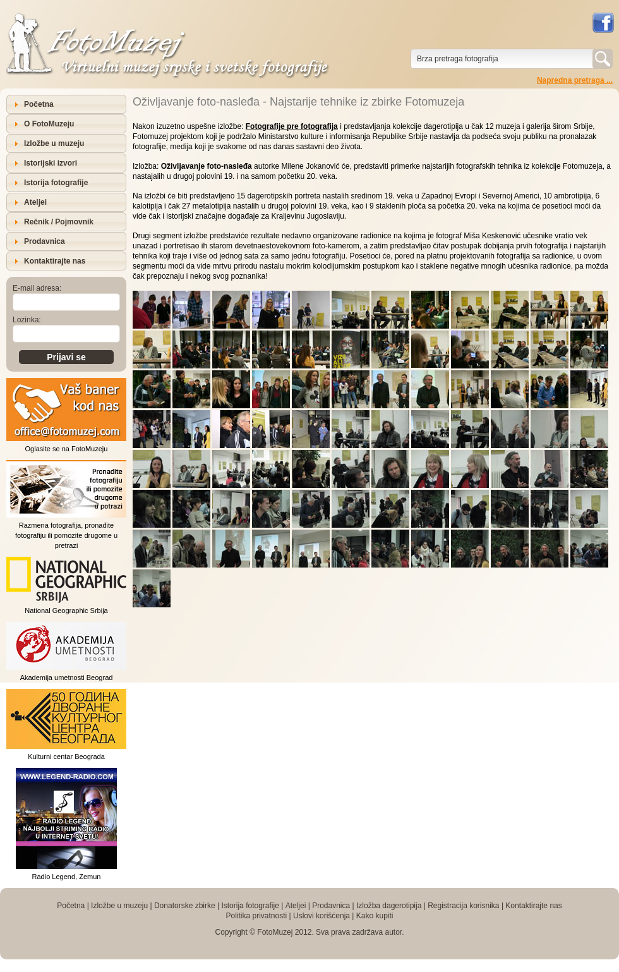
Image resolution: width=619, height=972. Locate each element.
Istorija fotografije (56, 182)
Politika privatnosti (256, 915)
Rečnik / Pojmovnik (58, 221)
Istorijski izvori (50, 163)
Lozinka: (27, 319)
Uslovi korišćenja (321, 915)
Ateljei (35, 202)
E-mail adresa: (37, 288)
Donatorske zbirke (184, 905)
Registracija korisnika (463, 905)
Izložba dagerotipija (388, 905)
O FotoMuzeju (49, 123)
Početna (39, 104)
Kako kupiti (375, 915)
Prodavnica (44, 241)
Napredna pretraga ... (575, 80)
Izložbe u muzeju (54, 143)
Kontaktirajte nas (54, 261)
